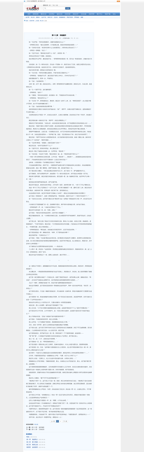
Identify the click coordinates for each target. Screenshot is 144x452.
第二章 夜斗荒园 (32, 442)
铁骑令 (38, 17)
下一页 (65, 421)
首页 (27, 20)
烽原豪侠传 (62, 17)
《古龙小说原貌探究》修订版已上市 (35, 1)
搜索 (82, 17)
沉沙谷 (56, 17)
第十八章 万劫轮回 (38, 429)
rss (118, 1)
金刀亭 (27, 17)
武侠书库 (32, 20)
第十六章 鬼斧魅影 (38, 427)
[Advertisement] (96, 7)
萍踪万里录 (70, 17)
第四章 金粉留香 (32, 447)
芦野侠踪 (76, 17)
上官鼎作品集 (66, 38)
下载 (53, 5)
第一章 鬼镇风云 (32, 439)
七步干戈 (43, 17)
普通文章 (45, 5)
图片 (50, 5)
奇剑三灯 (50, 17)
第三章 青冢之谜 (32, 444)
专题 (57, 5)
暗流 (27, 437)
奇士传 (32, 17)
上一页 (53, 421)
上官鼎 (37, 20)
